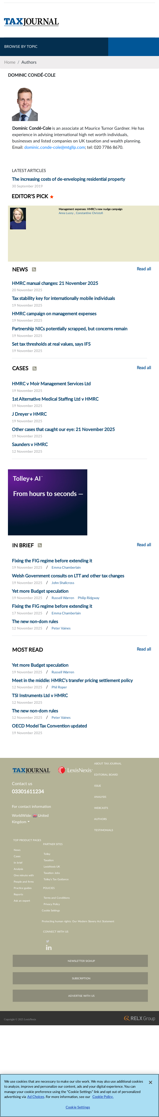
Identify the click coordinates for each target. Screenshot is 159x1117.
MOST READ (27, 650)
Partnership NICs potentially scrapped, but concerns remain (69, 329)
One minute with (24, 875)
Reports (18, 894)
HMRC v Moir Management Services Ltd (51, 384)
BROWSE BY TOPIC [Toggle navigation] (20, 47)
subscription (81, 978)
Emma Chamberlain (66, 567)
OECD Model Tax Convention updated (49, 726)
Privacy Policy (52, 904)
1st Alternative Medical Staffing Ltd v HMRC (55, 399)
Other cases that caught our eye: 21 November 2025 (63, 429)
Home (9, 62)
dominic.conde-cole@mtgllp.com (54, 147)
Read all (144, 269)
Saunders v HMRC (30, 444)
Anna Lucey (66, 213)
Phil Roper (59, 687)
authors (100, 819)
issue (97, 786)
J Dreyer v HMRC (29, 414)
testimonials (103, 830)
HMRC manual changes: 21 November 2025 (55, 283)
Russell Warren (63, 598)
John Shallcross (63, 583)
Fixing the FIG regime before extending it (52, 561)
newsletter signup (81, 961)
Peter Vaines (61, 628)
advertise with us (81, 996)
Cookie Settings (51, 910)
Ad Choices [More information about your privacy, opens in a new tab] (35, 1099)
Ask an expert (22, 901)
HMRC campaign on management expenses (54, 314)
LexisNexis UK (52, 866)
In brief (18, 862)
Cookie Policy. (102, 1099)
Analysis (18, 869)
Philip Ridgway (88, 598)
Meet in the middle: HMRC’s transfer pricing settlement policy (72, 680)
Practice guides (22, 888)
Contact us (22, 784)
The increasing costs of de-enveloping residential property (68, 179)
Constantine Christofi (89, 213)
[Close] (150, 1085)
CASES (20, 368)
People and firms (24, 881)
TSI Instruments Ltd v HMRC (40, 695)
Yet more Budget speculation (40, 591)
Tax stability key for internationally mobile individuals (63, 298)
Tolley (47, 854)
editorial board (106, 774)
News (17, 850)
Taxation (49, 860)
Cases (17, 856)
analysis (100, 797)
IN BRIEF (23, 545)
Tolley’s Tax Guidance (56, 879)
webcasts (101, 808)
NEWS (20, 269)
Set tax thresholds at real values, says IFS (51, 344)
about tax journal (107, 763)
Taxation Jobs (52, 873)
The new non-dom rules (35, 621)
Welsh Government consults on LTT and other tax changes (68, 576)
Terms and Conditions (57, 898)
